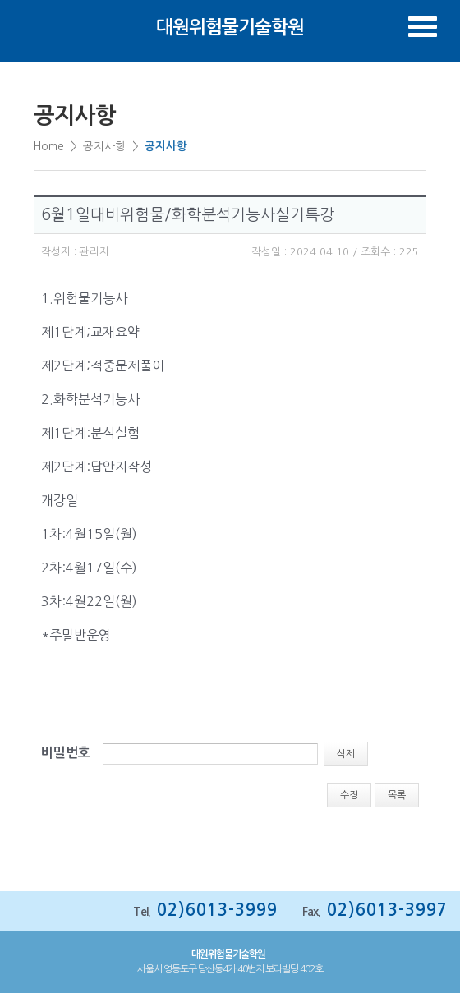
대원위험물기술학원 (230, 27)
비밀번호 (65, 753)
